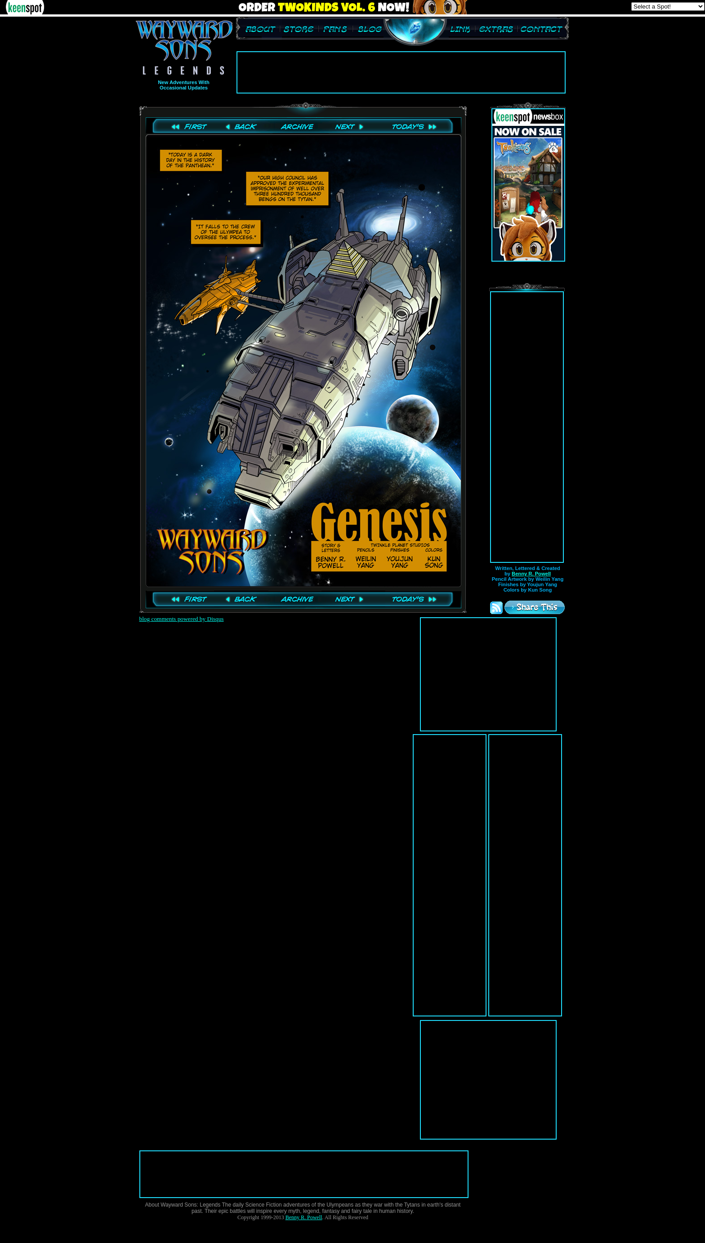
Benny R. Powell (531, 573)
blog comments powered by (181, 618)
